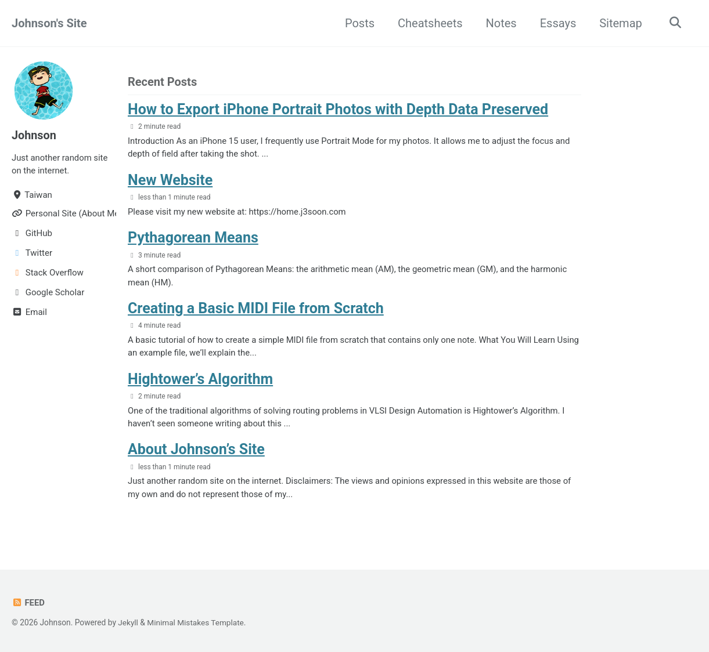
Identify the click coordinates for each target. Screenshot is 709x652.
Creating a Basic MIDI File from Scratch (256, 308)
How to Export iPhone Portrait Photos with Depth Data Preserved (338, 109)
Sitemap (619, 23)
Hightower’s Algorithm (200, 379)
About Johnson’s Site (196, 449)
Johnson (34, 135)
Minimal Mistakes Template (196, 622)
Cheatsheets (429, 23)
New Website (170, 180)
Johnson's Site (49, 23)
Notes (500, 23)
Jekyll (128, 622)
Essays (557, 23)
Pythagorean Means (193, 237)
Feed (28, 602)
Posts (358, 23)
